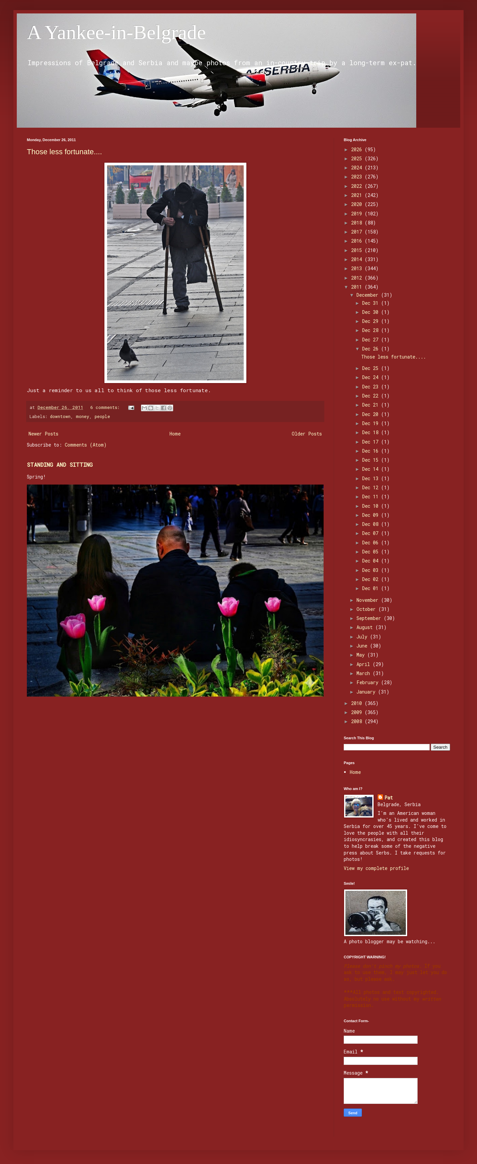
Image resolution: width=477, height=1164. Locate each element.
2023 (358, 176)
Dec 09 (371, 515)
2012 (358, 278)
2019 (358, 213)
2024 (358, 167)
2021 (358, 195)
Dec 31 (371, 303)
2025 (358, 158)
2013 (358, 268)
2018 (358, 222)
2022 (358, 186)
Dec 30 (371, 312)
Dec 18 (371, 432)
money (82, 416)
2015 (358, 250)
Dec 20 (371, 414)
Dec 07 (371, 533)
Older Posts (307, 433)
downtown (60, 416)
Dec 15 (371, 460)
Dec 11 (371, 496)
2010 (358, 703)
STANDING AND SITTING (60, 464)
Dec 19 (371, 423)
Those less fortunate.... (64, 152)
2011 (358, 287)
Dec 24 (371, 377)
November (368, 600)
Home (175, 433)
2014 (358, 259)
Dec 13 (371, 478)
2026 (358, 149)
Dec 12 (371, 487)
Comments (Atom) (86, 445)
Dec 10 (371, 506)
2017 (358, 231)
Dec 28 (371, 330)
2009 (358, 712)
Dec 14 (371, 469)
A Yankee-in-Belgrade (116, 32)
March (364, 673)
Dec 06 (371, 542)
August (365, 627)
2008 (358, 721)
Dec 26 (371, 348)
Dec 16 (371, 451)
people (102, 416)
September (370, 618)
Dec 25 (371, 368)
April (364, 664)
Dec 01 (371, 588)
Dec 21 (371, 405)
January (367, 692)
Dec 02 (371, 579)
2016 (358, 241)
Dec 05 (371, 551)
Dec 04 (371, 560)
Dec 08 (371, 524)
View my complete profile (376, 868)
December (368, 295)
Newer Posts (43, 433)
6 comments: (106, 407)
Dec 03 (371, 570)
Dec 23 (371, 386)
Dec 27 (371, 339)
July (363, 636)
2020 (358, 204)
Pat (388, 797)
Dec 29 (371, 321)
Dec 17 (371, 442)
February (368, 682)
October (367, 609)
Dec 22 (371, 395)
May (361, 655)
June (363, 645)
